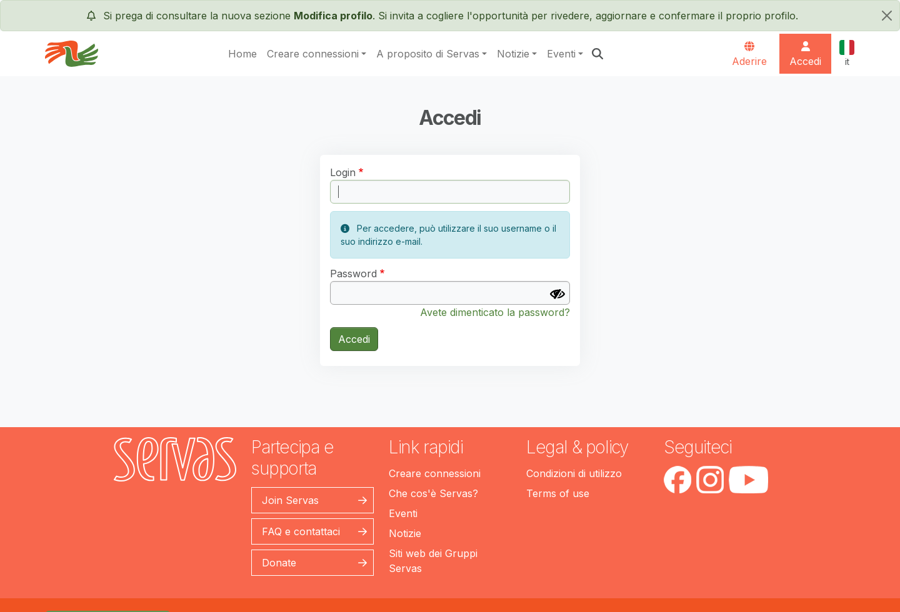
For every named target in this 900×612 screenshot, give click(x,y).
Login (343, 172)
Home (242, 53)
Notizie (513, 53)
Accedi (354, 339)
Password (353, 273)
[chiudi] (886, 15)
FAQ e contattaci (301, 531)
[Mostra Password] (557, 294)
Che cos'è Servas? (433, 493)
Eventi (561, 53)
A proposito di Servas (427, 53)
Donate (279, 562)
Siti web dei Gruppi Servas (433, 561)
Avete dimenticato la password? (495, 312)
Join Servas (290, 500)
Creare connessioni (313, 53)
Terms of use (557, 493)
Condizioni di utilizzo (574, 473)
